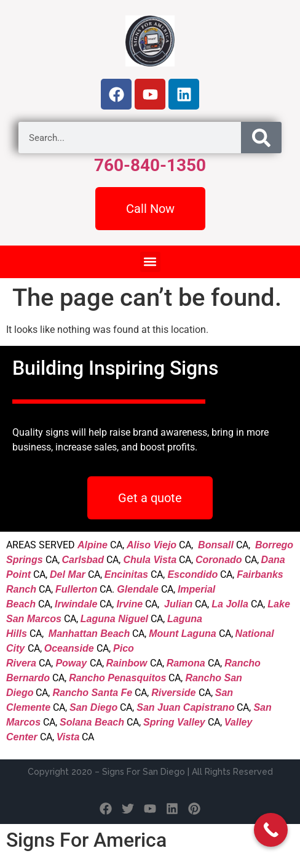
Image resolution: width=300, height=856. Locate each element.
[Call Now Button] (271, 830)
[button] (150, 262)
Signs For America (86, 840)
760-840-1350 (150, 165)
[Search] (261, 137)
